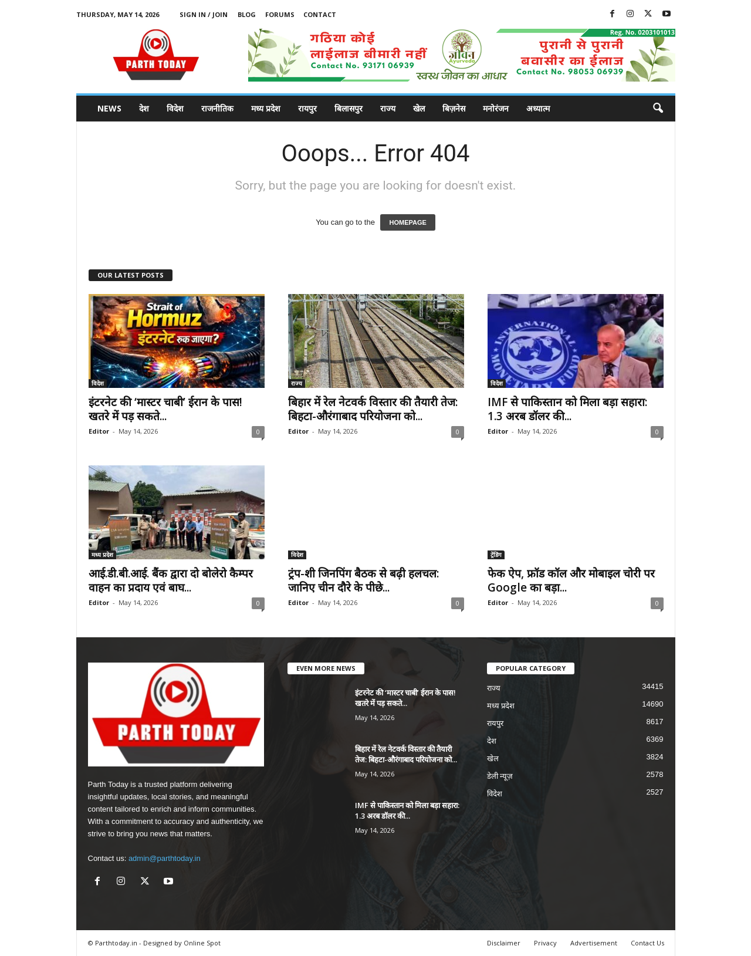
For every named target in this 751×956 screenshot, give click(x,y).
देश (144, 108)
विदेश (175, 108)
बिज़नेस (453, 108)
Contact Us (647, 942)
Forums (280, 14)
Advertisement (593, 942)
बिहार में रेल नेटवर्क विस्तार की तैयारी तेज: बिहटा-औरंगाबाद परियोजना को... (373, 409)
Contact (319, 14)
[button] (658, 108)
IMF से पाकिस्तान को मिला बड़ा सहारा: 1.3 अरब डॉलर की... (567, 409)
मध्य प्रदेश (265, 108)
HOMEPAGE (407, 222)
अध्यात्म (538, 108)
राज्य (387, 108)
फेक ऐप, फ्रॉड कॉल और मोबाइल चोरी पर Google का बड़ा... (571, 580)
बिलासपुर (348, 108)
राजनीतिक (217, 108)
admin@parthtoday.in (164, 858)
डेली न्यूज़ (500, 776)
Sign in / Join (204, 14)
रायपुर (307, 108)
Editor (99, 431)
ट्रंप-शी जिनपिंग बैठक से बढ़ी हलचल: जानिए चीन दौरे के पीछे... (363, 580)
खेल (419, 108)
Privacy (545, 942)
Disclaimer (503, 942)
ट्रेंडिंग (496, 554)
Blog (247, 14)
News (109, 108)
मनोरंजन (496, 108)
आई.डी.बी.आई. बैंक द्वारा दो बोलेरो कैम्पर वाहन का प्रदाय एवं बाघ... (171, 580)
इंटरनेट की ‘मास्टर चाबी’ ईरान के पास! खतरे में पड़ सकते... (165, 409)
